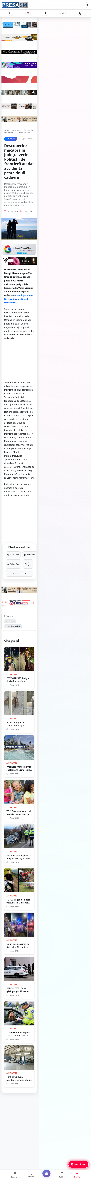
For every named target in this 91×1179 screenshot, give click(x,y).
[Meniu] (86, 5)
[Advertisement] (45, 368)
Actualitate (16, 161)
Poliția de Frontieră (26, 560)
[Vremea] (63, 13)
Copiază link (45, 503)
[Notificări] (28, 13)
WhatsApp (25, 495)
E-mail (66, 495)
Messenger (65, 487)
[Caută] (10, 13)
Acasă (6, 161)
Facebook (25, 487)
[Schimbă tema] (80, 13)
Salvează (79, 167)
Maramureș (10, 560)
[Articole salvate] (45, 13)
